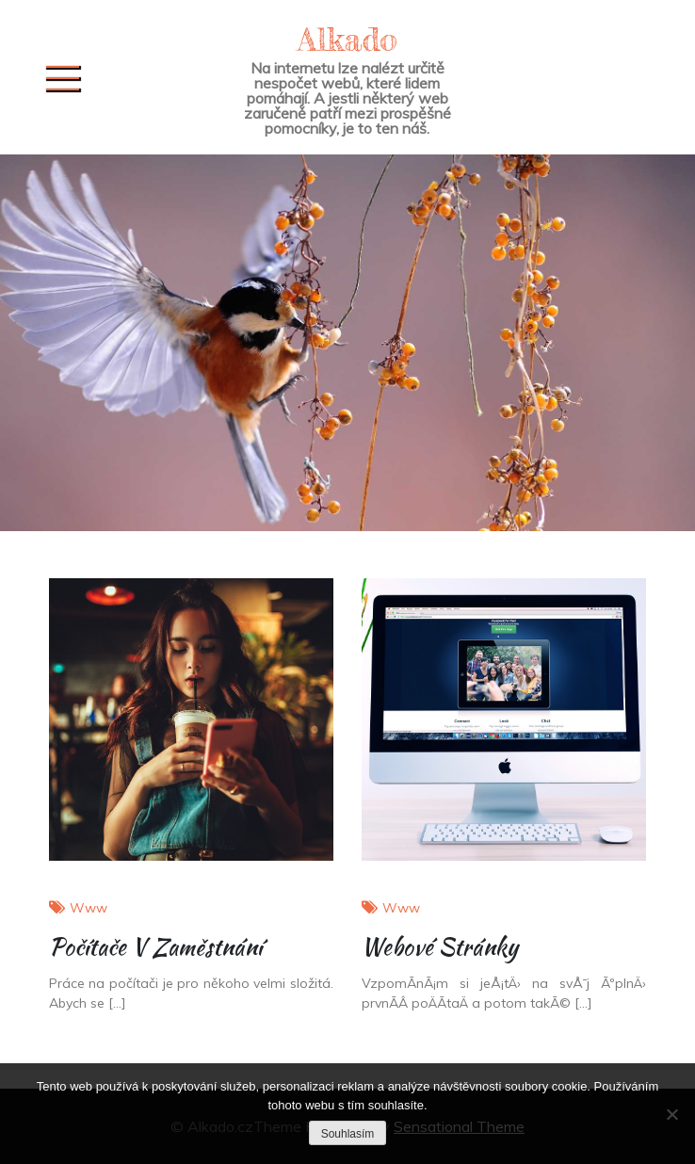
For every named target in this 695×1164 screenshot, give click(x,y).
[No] (671, 1114)
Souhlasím (348, 1133)
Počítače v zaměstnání (155, 946)
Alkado (347, 39)
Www (88, 907)
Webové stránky (440, 946)
